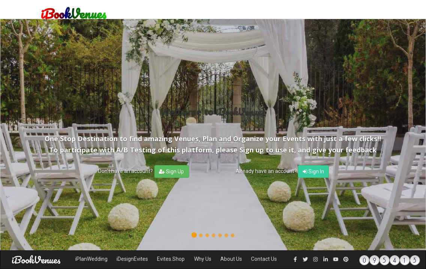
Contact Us (264, 259)
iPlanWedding (91, 259)
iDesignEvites (132, 259)
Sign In (313, 171)
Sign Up (171, 171)
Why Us (202, 259)
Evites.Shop (171, 259)
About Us (231, 259)
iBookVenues (36, 260)
